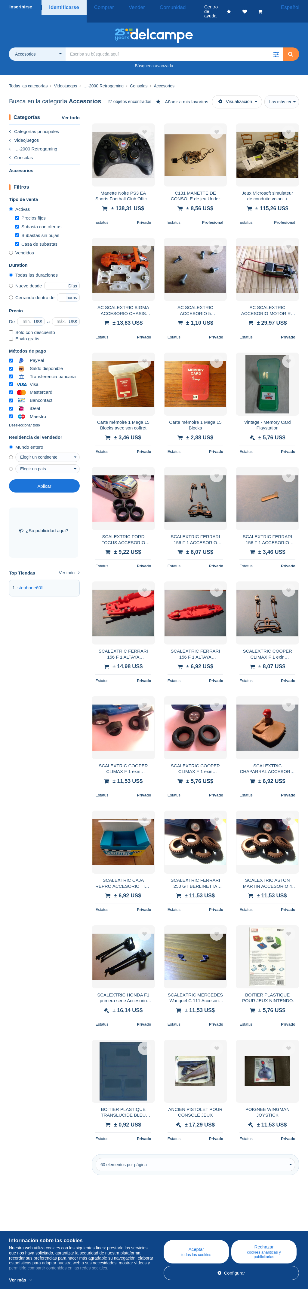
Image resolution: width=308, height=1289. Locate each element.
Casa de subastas (36, 235)
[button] (276, 45)
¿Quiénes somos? (27, 1220)
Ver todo (71, 108)
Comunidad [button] (154, 6)
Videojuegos (24, 131)
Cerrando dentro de (31, 288)
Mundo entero (26, 438)
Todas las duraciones (33, 265)
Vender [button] (125, 6)
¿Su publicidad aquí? (43, 521)
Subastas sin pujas (37, 226)
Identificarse (63, 6)
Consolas (21, 148)
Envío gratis (24, 329)
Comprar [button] (98, 6)
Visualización (235, 92)
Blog (93, 1220)
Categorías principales (34, 122)
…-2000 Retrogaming (33, 139)
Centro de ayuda (179, 1220)
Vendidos (21, 243)
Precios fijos (30, 208)
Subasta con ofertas (38, 217)
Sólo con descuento (32, 323)
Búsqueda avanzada (154, 56)
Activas (19, 200)
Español (292, 6)
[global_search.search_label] (174, 45)
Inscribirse (20, 6)
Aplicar (44, 477)
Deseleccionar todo (24, 416)
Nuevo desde (25, 276)
